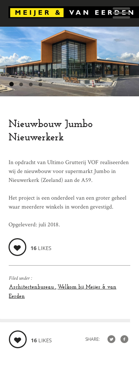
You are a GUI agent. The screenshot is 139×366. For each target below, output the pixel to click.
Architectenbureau (32, 287)
